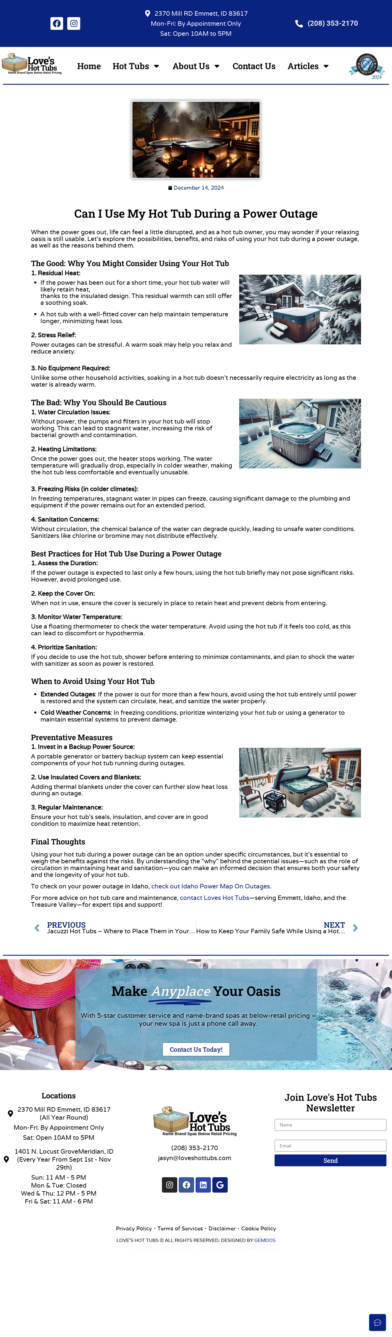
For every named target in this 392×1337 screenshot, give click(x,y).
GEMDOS (264, 1240)
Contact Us (254, 65)
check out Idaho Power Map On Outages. (211, 886)
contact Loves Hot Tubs (214, 898)
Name (283, 1116)
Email (283, 1137)
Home (89, 65)
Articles (309, 66)
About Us (197, 66)
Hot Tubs (137, 66)
